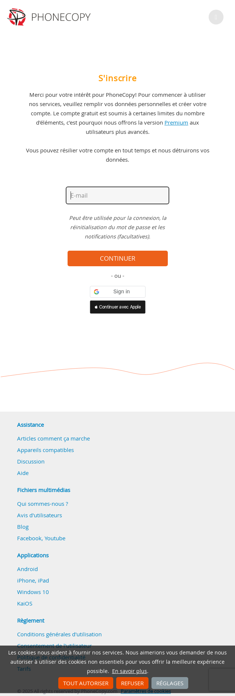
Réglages (169, 683)
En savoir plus (129, 671)
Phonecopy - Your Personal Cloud (50, 17)
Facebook (29, 538)
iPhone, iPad (33, 580)
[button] (118, 292)
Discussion (31, 461)
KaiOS (24, 603)
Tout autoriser (85, 683)
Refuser (132, 683)
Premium (176, 122)
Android (27, 569)
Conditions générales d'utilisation (59, 634)
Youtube (55, 538)
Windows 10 (33, 592)
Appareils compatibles (45, 449)
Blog (23, 526)
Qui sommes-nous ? (42, 503)
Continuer (118, 258)
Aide (23, 472)
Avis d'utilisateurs (39, 515)
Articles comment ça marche (53, 438)
